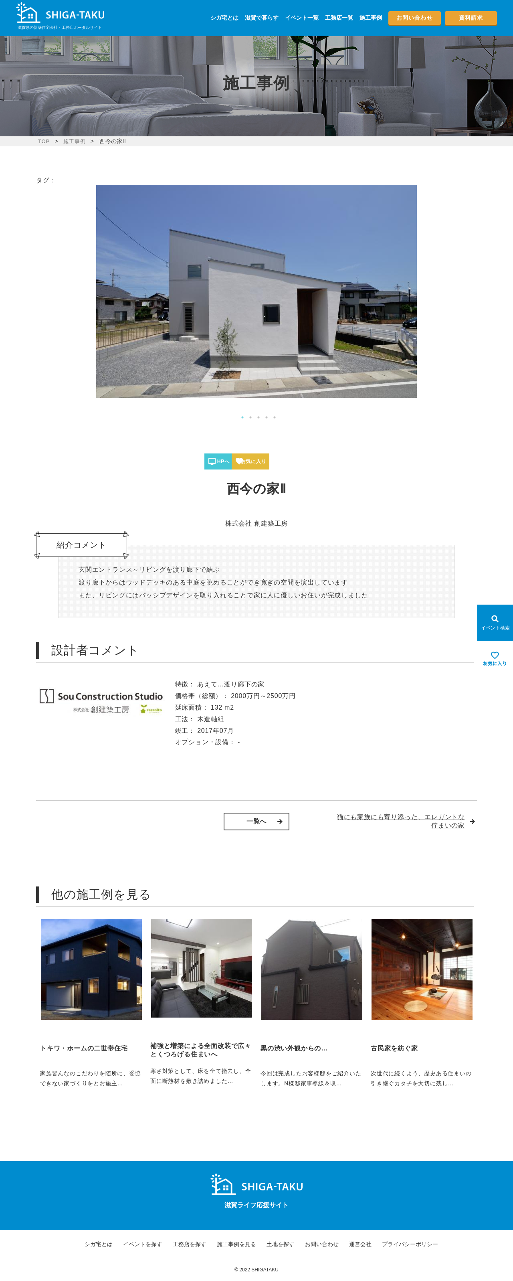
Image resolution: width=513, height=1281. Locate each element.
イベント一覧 (302, 17)
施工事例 (371, 17)
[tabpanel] (256, 291)
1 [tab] (242, 417)
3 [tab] (258, 417)
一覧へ (256, 821)
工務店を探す (189, 1244)
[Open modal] (495, 623)
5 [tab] (275, 417)
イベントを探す (142, 1244)
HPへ (232, 461)
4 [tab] (267, 417)
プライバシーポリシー (410, 1244)
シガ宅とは (224, 17)
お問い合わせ (414, 17)
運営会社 (360, 1244)
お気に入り (285, 461)
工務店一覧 (339, 17)
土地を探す (281, 1244)
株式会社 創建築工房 (256, 523)
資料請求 (471, 17)
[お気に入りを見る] (495, 659)
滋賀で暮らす (262, 17)
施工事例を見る (236, 1244)
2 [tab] (250, 417)
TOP (44, 141)
